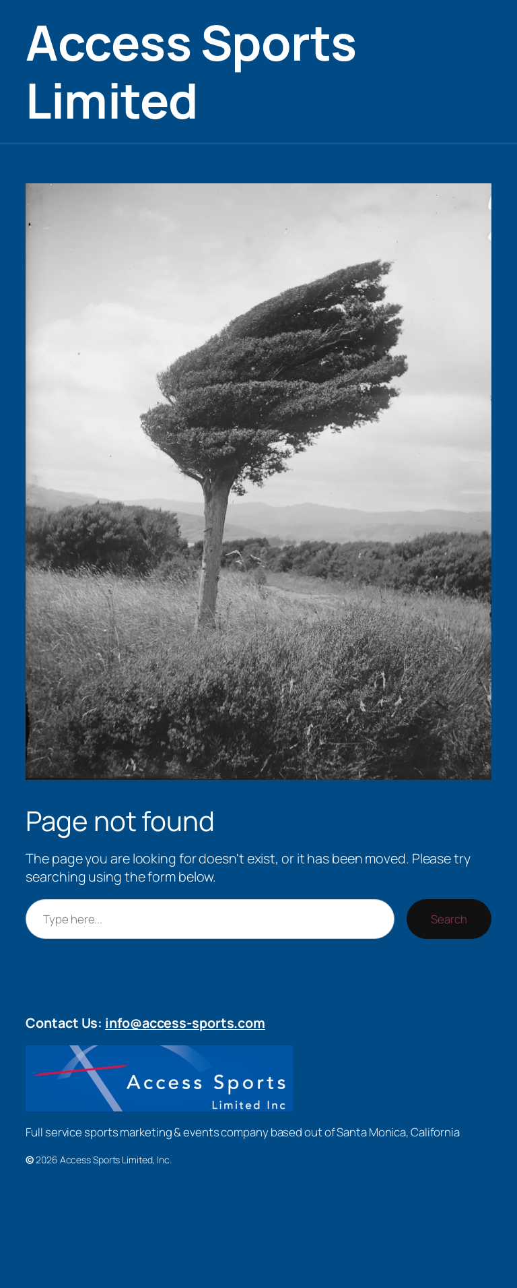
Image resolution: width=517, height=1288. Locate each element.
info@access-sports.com (185, 1023)
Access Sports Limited (191, 71)
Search (449, 919)
